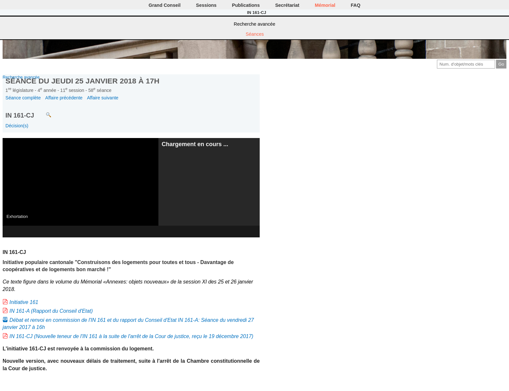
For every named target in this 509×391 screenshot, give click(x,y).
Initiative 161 (23, 302)
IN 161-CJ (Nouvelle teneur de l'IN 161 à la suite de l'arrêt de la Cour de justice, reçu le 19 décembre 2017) (131, 336)
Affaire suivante (102, 97)
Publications (246, 5)
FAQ (356, 5)
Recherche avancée (254, 24)
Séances (255, 34)
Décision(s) (17, 125)
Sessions (206, 5)
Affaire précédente (63, 97)
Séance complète (23, 97)
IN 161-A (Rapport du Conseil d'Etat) (51, 311)
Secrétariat (287, 5)
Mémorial (325, 5)
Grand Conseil (164, 5)
